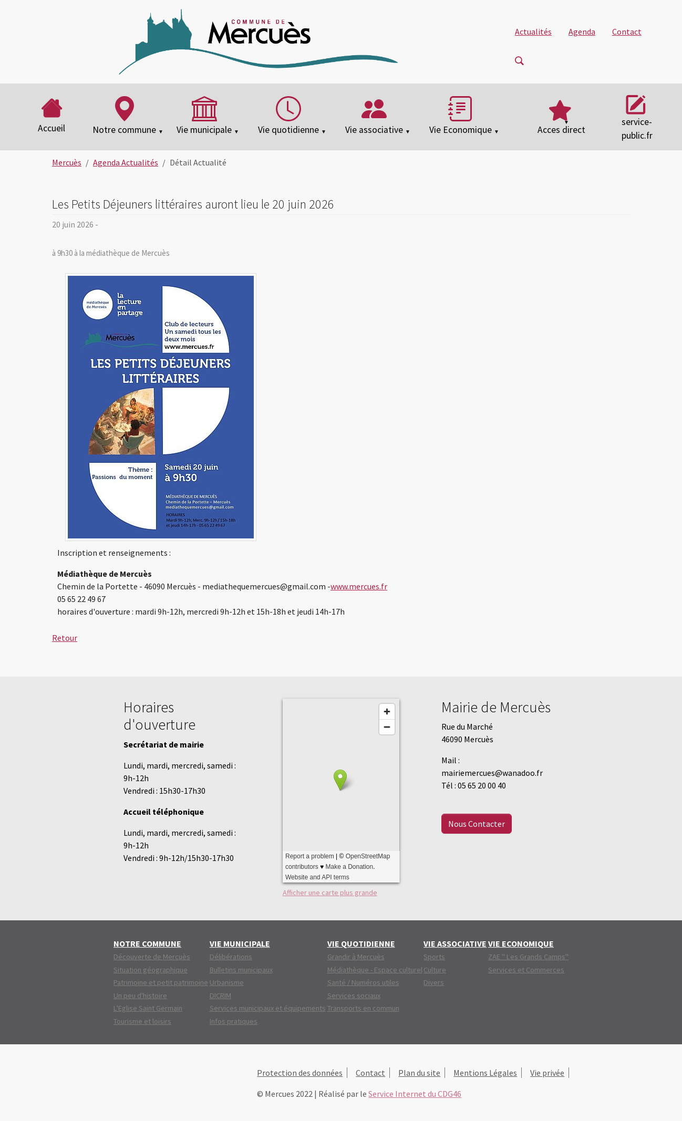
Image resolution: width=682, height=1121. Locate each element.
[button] (561, 116)
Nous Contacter (476, 823)
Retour (64, 637)
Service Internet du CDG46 (414, 1093)
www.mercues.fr (358, 586)
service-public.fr (637, 115)
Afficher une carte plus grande (330, 892)
